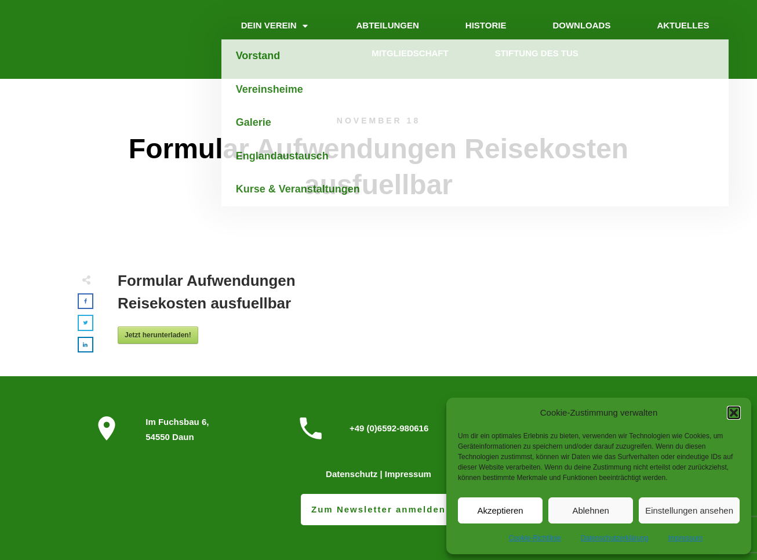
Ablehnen (590, 510)
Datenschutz (351, 474)
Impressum (685, 538)
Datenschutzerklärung (615, 538)
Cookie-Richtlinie (535, 538)
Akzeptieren (500, 510)
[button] (734, 413)
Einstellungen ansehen (689, 510)
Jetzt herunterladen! (158, 335)
